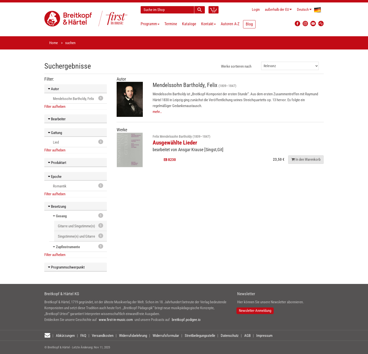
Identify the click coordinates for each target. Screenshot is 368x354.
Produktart (57, 162)
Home (53, 43)
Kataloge (189, 24)
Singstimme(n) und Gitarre (80, 236)
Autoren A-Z (230, 24)
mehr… (157, 112)
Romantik (78, 185)
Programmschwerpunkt (66, 267)
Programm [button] (150, 24)
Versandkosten (102, 335)
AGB (247, 335)
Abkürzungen (65, 335)
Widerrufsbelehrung (133, 335)
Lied (78, 142)
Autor (53, 89)
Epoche (54, 176)
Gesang (61, 216)
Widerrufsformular (166, 335)
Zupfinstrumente (68, 247)
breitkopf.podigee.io (186, 319)
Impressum (264, 335)
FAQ (83, 335)
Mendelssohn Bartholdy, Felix (78, 98)
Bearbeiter (57, 119)
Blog (249, 24)
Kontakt (208, 24)
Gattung (55, 133)
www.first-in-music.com (116, 319)
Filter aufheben (54, 106)
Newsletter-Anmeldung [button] (255, 310)
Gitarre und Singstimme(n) (80, 225)
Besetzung (57, 206)
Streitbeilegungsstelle (200, 335)
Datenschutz (230, 335)
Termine (170, 24)
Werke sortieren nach (236, 66)
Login (256, 9)
